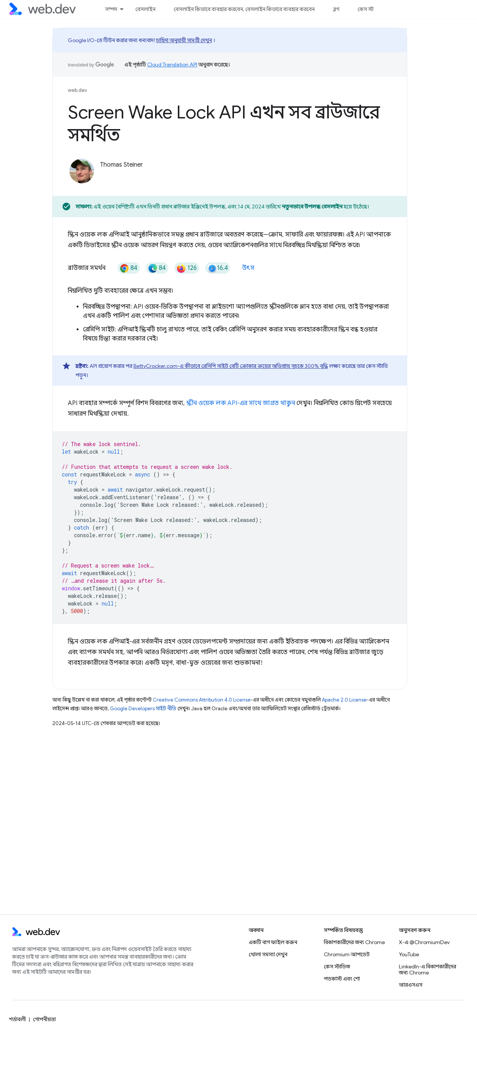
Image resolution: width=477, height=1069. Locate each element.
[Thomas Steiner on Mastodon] (204, 177)
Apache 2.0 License (344, 700)
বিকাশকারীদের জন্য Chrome (354, 942)
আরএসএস (410, 984)
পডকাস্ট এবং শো (342, 978)
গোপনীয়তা (44, 1019)
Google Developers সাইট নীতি (143, 708)
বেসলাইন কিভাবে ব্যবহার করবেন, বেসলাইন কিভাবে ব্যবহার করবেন (244, 9)
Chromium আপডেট (347, 954)
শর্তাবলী (17, 1019)
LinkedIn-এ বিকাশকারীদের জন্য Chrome (427, 969)
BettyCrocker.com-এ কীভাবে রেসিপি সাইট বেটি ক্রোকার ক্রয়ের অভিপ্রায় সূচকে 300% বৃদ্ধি (230, 366)
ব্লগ (336, 9)
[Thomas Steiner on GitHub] (138, 177)
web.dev (77, 90)
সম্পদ (111, 9)
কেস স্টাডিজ (371, 9)
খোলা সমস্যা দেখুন (268, 954)
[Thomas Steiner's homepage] (237, 177)
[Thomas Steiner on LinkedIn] (182, 177)
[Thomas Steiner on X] (104, 177)
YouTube (409, 954)
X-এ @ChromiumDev (424, 942)
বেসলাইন (145, 9)
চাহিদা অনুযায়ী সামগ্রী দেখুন (184, 40)
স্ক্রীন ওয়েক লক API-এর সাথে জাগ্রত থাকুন (240, 403)
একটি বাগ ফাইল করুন (273, 942)
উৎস (248, 268)
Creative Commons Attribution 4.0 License (202, 700)
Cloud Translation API (172, 64)
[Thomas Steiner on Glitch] (160, 177)
